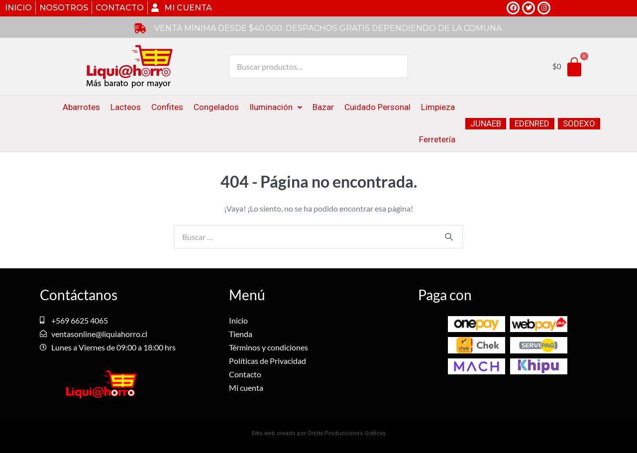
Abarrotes (81, 107)
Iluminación (275, 107)
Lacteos (125, 107)
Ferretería (437, 139)
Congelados (216, 107)
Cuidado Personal (377, 107)
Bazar (323, 107)
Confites (167, 107)
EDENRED (532, 123)
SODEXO (579, 123)
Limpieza (438, 107)
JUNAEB (485, 123)
